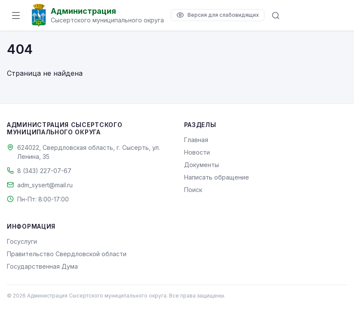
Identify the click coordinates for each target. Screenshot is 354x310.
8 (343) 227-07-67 (44, 170)
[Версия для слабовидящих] (218, 15)
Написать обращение (216, 177)
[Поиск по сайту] (275, 15)
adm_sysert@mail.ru (45, 185)
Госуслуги (22, 241)
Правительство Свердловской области (66, 253)
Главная (196, 139)
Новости (197, 152)
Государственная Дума (42, 266)
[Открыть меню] (16, 15)
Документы (201, 164)
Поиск (193, 189)
